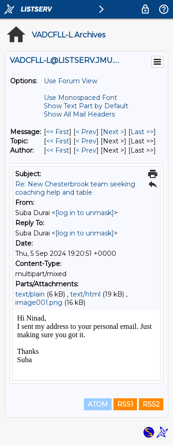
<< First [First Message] (57, 132)
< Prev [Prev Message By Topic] (86, 141)
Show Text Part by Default (86, 106)
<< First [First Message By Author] (57, 150)
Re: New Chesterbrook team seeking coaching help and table (75, 188)
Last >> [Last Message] (142, 132)
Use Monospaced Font (80, 97)
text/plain (30, 294)
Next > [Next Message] (113, 132)
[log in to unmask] (84, 213)
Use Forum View (70, 81)
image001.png (38, 302)
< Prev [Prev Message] (86, 132)
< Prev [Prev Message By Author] (86, 150)
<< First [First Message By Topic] (57, 141)
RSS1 (125, 404)
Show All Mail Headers (79, 114)
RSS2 (151, 404)
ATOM (98, 404)
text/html (85, 294)
